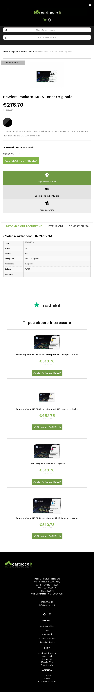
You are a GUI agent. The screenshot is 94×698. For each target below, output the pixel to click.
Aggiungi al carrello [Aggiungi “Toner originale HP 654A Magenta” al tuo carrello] (47, 481)
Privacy (47, 678)
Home (5, 51)
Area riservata (47, 665)
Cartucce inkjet (47, 626)
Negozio (14, 51)
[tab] (23, 226)
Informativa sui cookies (47, 681)
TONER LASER (27, 51)
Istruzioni (55, 226)
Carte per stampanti (47, 638)
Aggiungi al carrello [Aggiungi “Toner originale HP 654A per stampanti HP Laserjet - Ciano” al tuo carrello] (47, 536)
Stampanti (47, 634)
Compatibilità (79, 226)
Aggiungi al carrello (21, 160)
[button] (49, 20)
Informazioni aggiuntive (23, 226)
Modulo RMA (47, 662)
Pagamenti (47, 659)
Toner (47, 630)
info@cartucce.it (47, 605)
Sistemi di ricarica (47, 642)
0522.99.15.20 (47, 602)
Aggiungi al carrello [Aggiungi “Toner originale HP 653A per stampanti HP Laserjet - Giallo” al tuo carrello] (47, 427)
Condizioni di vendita (47, 653)
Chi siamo (47, 675)
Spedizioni (47, 656)
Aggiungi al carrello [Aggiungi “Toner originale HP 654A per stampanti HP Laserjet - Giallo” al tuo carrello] (47, 372)
